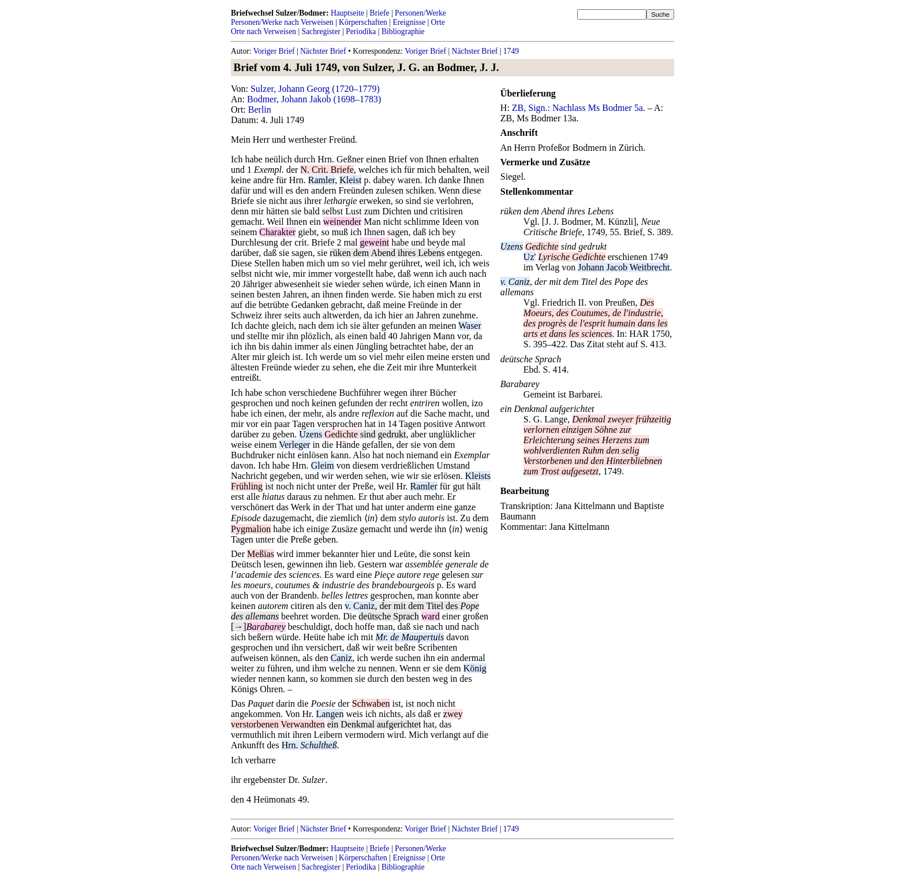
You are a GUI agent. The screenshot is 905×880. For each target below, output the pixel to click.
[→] (238, 627)
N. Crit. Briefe (326, 169)
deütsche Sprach (388, 616)
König (475, 668)
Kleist (350, 180)
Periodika (361, 31)
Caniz (341, 658)
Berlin (259, 109)
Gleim (322, 465)
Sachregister (321, 31)
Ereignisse (408, 22)
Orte (438, 22)
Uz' (529, 257)
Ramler (321, 180)
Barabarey (520, 384)
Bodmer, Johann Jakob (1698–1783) (314, 99)
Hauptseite (347, 13)
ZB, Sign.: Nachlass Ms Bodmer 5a (577, 108)
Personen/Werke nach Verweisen (282, 22)
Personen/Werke (420, 13)
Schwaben (371, 703)
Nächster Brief (323, 51)
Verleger (294, 445)
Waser (469, 326)
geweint (374, 242)
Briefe (380, 13)
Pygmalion (251, 529)
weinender (342, 222)
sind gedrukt (382, 434)
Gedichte (341, 434)
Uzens (310, 434)
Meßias (260, 554)
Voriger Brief (274, 51)
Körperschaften (363, 22)
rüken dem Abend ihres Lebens (387, 253)
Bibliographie (403, 31)
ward (430, 616)
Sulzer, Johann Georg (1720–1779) (315, 89)
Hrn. (309, 745)
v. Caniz (360, 606)
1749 (511, 51)
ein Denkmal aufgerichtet (374, 724)
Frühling (247, 486)
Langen (329, 714)
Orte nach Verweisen (263, 31)
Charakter (277, 232)
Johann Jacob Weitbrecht (624, 267)
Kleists (478, 476)
